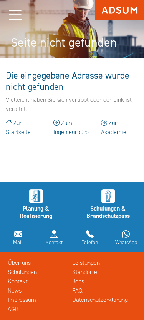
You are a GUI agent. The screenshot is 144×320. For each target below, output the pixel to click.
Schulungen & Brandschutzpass (108, 212)
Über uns (19, 262)
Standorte (84, 272)
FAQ (77, 290)
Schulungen (22, 272)
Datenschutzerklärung (100, 299)
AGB (13, 309)
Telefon (90, 242)
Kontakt (54, 242)
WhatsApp (126, 242)
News (15, 290)
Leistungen (86, 262)
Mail (18, 242)
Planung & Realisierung (36, 212)
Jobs (78, 281)
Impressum (22, 299)
